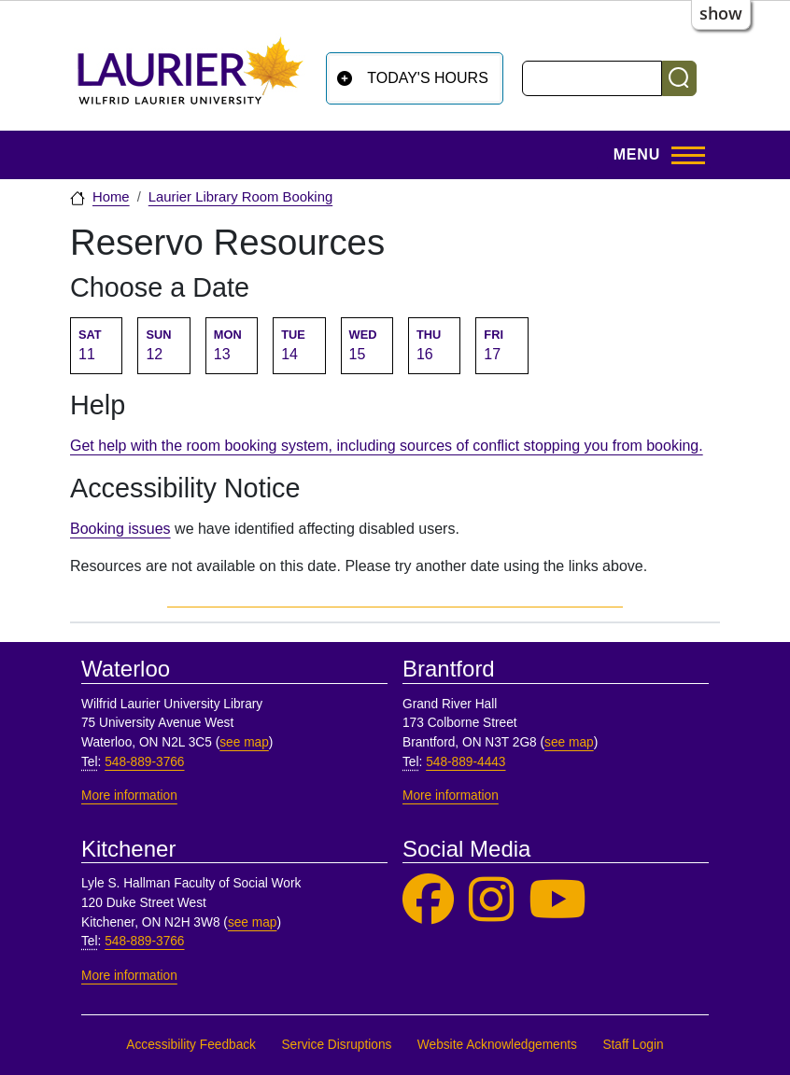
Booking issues (120, 529)
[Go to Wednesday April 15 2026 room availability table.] (367, 345)
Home (111, 196)
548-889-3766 (144, 762)
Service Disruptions (336, 1045)
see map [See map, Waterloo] (244, 742)
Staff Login (632, 1045)
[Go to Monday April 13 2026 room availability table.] (231, 345)
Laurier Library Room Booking (240, 196)
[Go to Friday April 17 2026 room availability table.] (501, 345)
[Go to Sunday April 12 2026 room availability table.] (163, 345)
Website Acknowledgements (497, 1045)
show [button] (720, 13)
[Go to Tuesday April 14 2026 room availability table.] (299, 345)
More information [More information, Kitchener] (129, 976)
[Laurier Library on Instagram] (491, 900)
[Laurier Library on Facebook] (428, 900)
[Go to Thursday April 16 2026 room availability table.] (434, 345)
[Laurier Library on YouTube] (557, 900)
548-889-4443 (465, 762)
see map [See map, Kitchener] (252, 922)
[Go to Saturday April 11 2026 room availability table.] (96, 345)
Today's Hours (427, 78)
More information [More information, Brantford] (450, 796)
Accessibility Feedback (191, 1045)
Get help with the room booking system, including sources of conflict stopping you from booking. (386, 446)
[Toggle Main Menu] (654, 155)
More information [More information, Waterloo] (129, 796)
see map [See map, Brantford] (569, 742)
